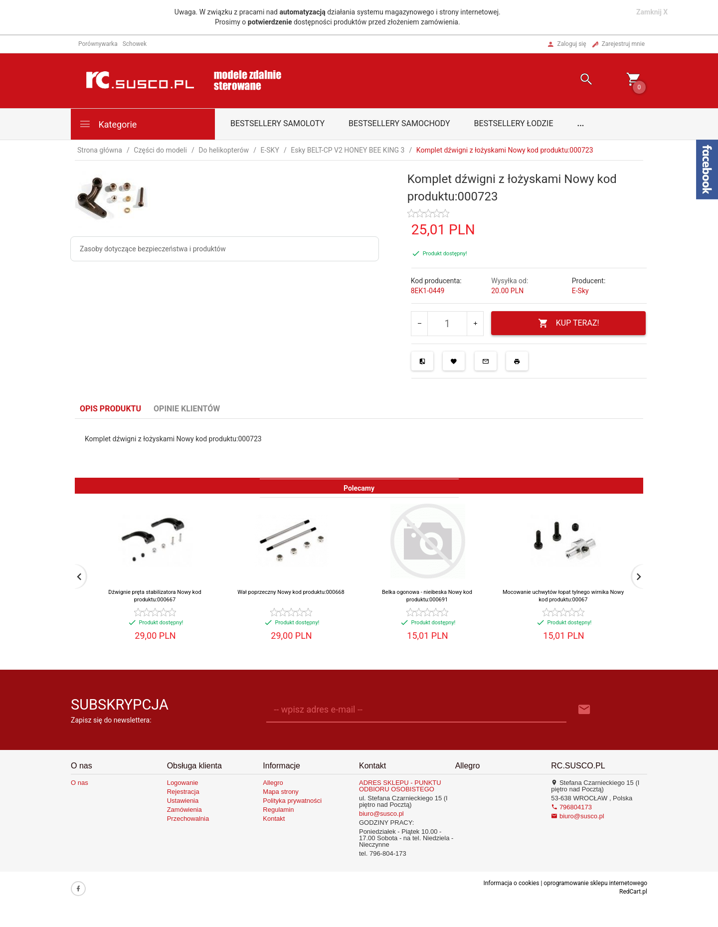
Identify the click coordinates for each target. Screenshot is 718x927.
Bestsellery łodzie (513, 123)
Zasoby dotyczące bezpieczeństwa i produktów (153, 249)
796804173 (571, 807)
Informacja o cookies (511, 883)
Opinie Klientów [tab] (187, 408)
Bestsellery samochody (399, 123)
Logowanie (182, 782)
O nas (79, 782)
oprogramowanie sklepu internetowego (595, 883)
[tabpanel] (359, 448)
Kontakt (274, 818)
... (580, 123)
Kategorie (108, 124)
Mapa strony (281, 791)
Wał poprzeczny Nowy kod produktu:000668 (290, 592)
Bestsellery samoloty (277, 123)
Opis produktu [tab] (110, 408)
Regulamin (278, 809)
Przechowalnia (188, 818)
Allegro (273, 782)
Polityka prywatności (292, 800)
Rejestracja (183, 791)
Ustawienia (183, 800)
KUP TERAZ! (568, 323)
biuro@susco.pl (381, 813)
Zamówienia (184, 809)
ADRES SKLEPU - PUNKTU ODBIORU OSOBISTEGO (400, 786)
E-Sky (580, 291)
